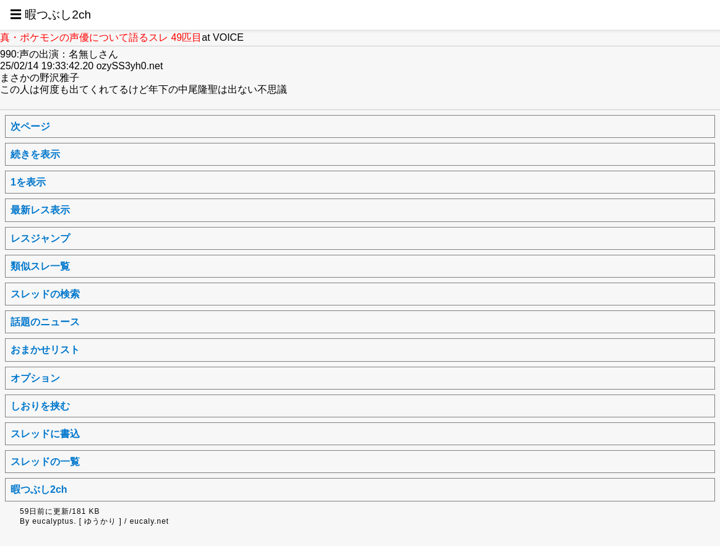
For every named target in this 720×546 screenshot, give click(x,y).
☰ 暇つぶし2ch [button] (50, 14)
